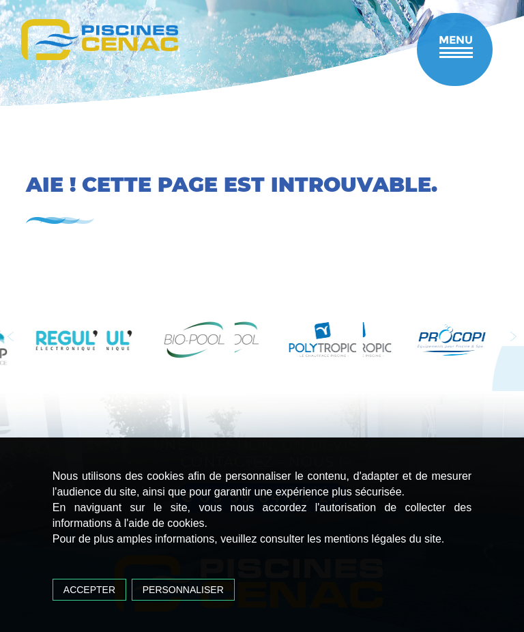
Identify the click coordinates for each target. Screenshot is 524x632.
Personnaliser (183, 589)
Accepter (89, 589)
